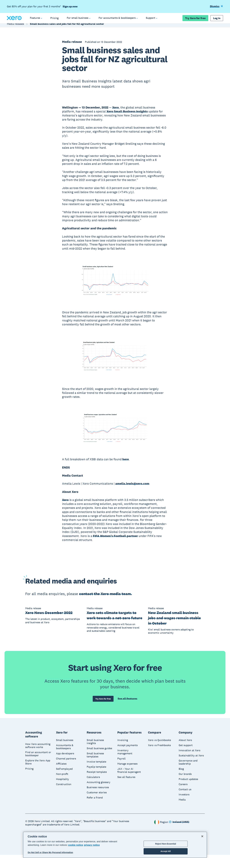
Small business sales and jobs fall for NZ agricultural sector (67, 26)
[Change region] (179, 825)
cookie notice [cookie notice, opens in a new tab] (75, 845)
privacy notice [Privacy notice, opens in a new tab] (92, 845)
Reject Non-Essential (165, 844)
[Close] (202, 836)
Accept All (165, 851)
